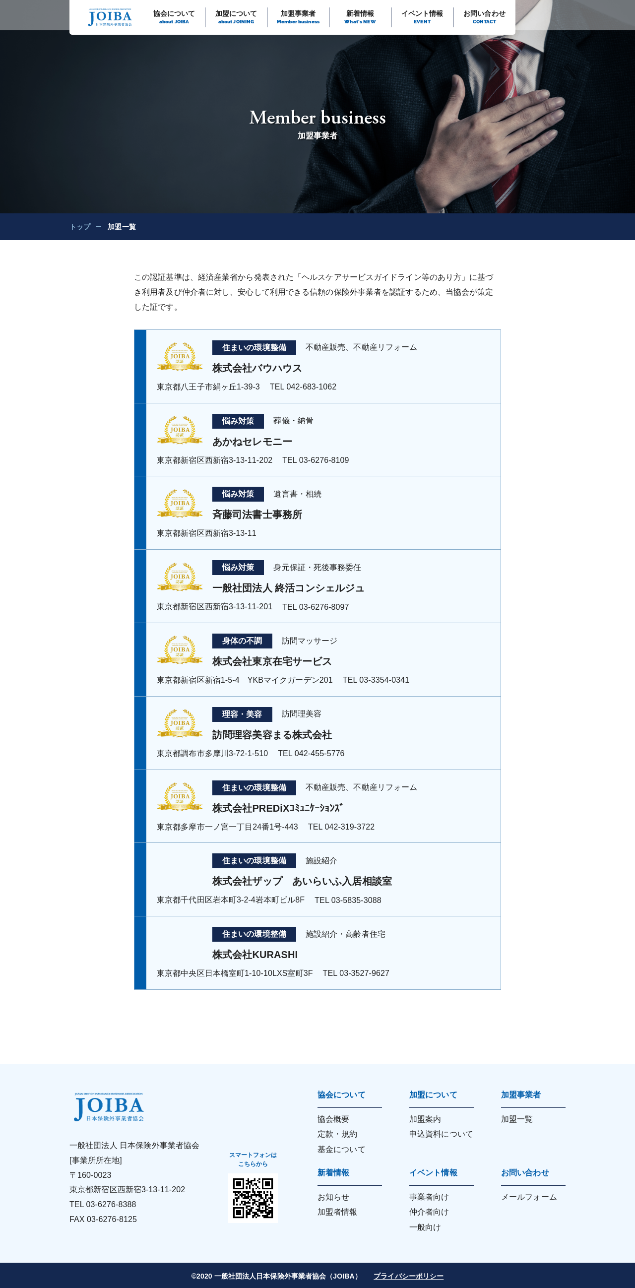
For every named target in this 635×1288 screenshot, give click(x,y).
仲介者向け (429, 1212)
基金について (342, 1149)
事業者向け (429, 1197)
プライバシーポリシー (409, 1276)
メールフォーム (529, 1197)
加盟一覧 (517, 1119)
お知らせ (333, 1197)
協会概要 (333, 1119)
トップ (79, 227)
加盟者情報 (338, 1212)
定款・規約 (338, 1134)
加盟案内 (425, 1119)
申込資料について (441, 1134)
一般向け (425, 1227)
